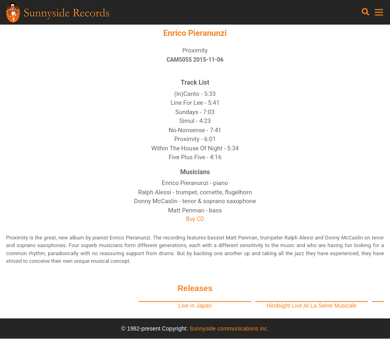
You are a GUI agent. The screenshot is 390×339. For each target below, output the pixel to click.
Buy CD (195, 219)
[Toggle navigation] (365, 12)
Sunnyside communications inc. (229, 328)
